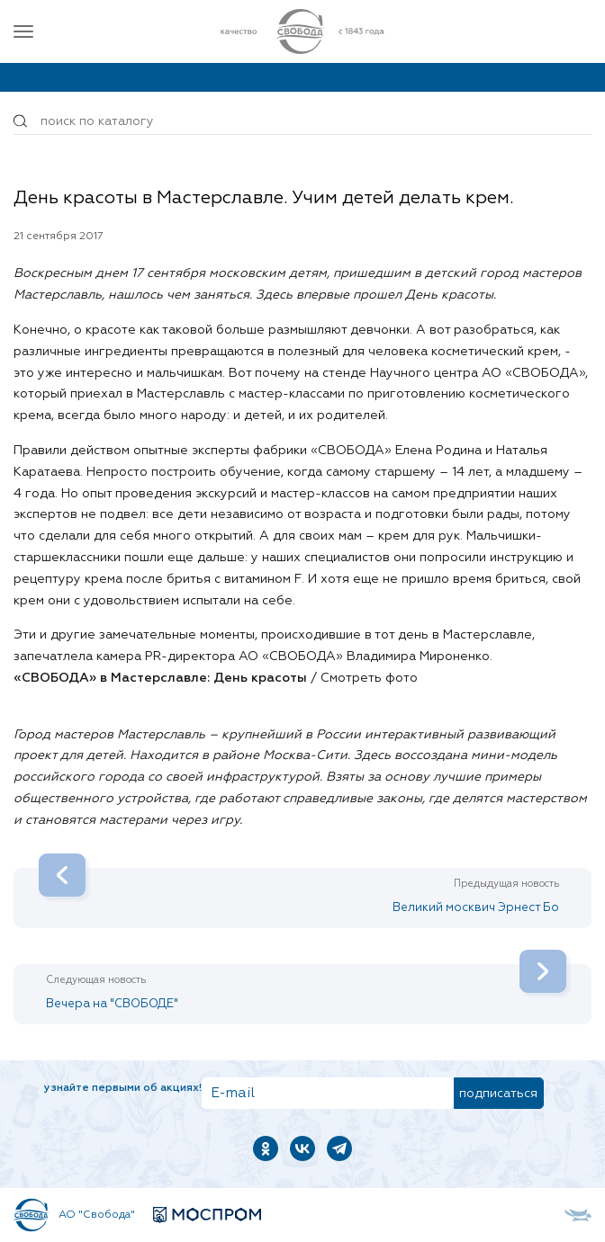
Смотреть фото (369, 678)
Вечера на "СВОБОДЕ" (306, 987)
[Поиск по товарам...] (302, 121)
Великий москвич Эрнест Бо (299, 891)
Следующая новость (96, 980)
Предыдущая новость (506, 884)
